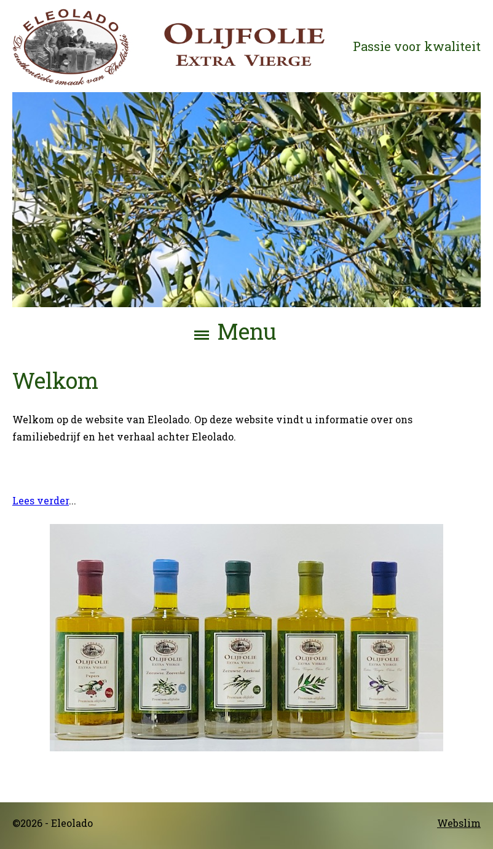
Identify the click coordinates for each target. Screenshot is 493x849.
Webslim (459, 822)
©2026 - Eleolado (52, 822)
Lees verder (40, 499)
